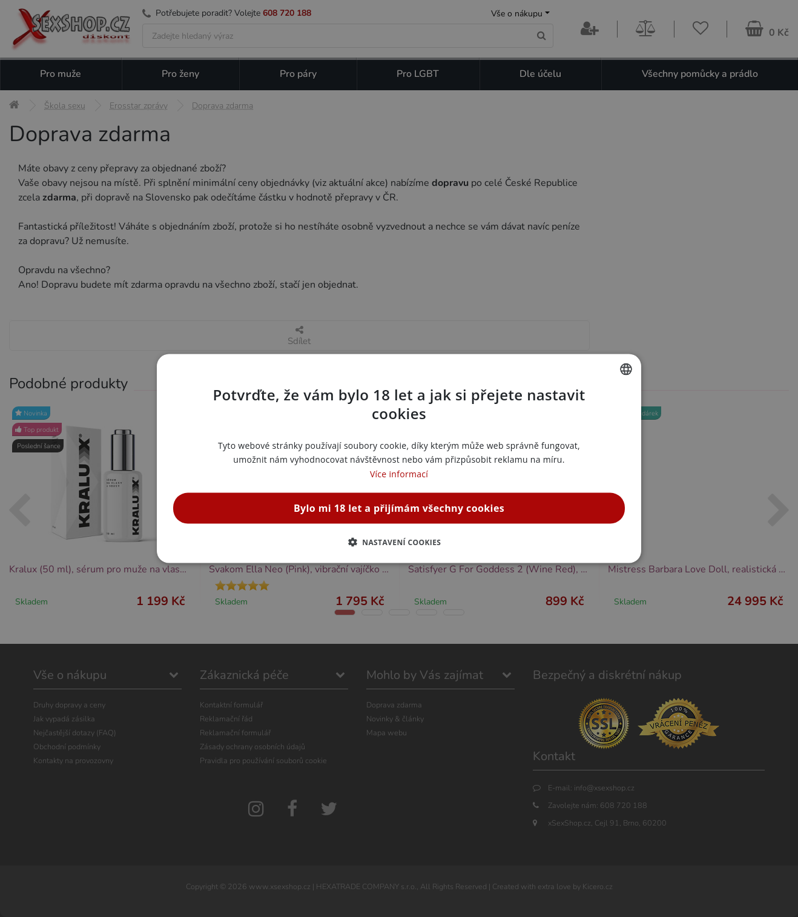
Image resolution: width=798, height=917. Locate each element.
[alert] (399, 458)
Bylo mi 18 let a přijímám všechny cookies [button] (399, 507)
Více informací (399, 473)
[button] (399, 541)
